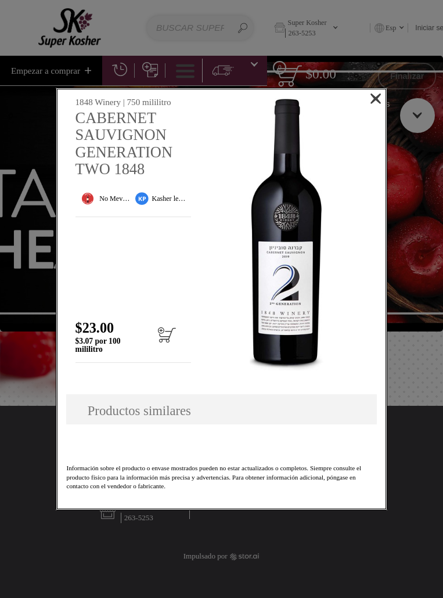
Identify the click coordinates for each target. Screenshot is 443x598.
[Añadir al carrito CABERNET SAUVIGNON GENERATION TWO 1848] (167, 340)
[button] (286, 234)
